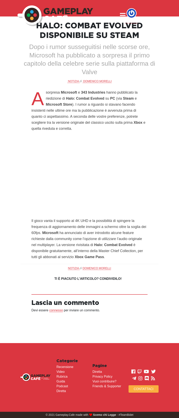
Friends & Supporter (107, 386)
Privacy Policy (103, 376)
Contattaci (144, 389)
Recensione (64, 367)
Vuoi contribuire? (104, 381)
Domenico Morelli (97, 81)
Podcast (62, 386)
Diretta (61, 391)
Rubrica (61, 376)
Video (60, 371)
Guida (60, 381)
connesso (56, 310)
